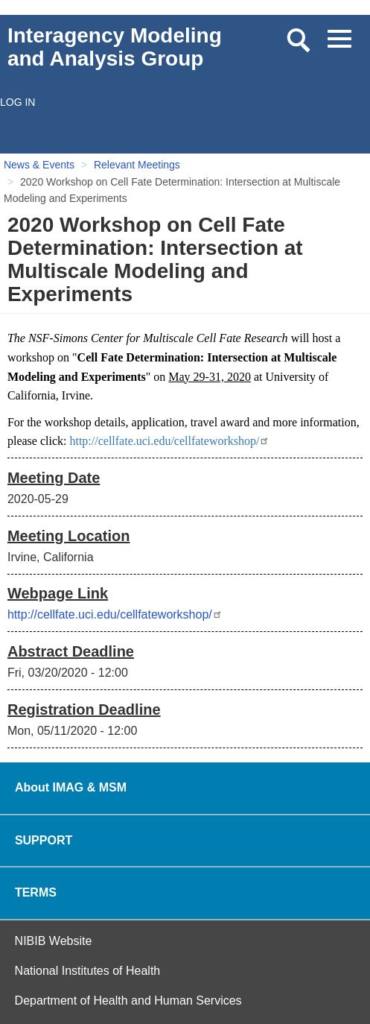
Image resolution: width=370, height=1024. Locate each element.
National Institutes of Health (88, 970)
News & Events (39, 165)
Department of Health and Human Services (128, 1000)
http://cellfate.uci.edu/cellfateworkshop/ (169, 440)
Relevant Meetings (137, 165)
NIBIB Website (53, 941)
